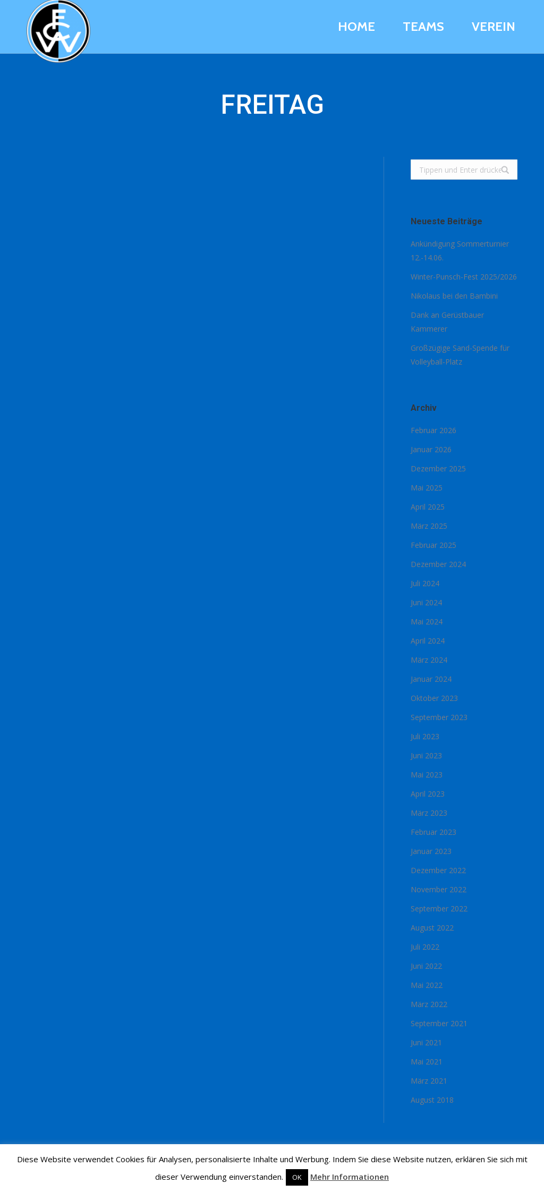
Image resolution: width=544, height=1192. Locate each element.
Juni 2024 (426, 602)
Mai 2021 (427, 1061)
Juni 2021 (426, 1042)
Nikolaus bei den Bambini (454, 296)
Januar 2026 (431, 449)
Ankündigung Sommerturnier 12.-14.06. (460, 251)
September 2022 (439, 908)
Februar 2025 (433, 545)
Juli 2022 (425, 947)
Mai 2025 (427, 488)
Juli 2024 (425, 583)
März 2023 (429, 813)
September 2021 (439, 1023)
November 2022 (438, 889)
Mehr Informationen (349, 1176)
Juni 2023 (426, 755)
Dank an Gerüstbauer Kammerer (447, 322)
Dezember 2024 (438, 564)
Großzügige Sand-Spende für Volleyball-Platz (460, 355)
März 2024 (429, 660)
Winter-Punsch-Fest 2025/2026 (464, 277)
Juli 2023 (425, 736)
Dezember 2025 (438, 468)
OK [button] (297, 1177)
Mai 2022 (427, 985)
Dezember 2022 (438, 870)
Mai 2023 (427, 775)
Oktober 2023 (434, 698)
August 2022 (432, 928)
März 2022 (429, 1004)
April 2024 (428, 641)
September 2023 (439, 717)
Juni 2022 (426, 966)
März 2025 (429, 526)
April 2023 (428, 794)
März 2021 (429, 1081)
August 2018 (432, 1100)
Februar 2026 (433, 430)
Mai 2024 (427, 621)
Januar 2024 (431, 679)
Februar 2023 (433, 832)
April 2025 (428, 507)
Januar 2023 (431, 851)
